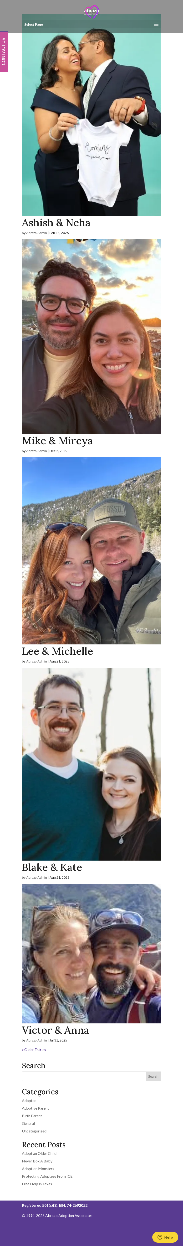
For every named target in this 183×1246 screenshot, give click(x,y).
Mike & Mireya (57, 440)
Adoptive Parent (35, 1108)
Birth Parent (32, 1115)
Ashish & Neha (56, 222)
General (28, 1123)
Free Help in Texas (37, 1183)
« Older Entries (34, 1049)
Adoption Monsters (38, 1168)
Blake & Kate (52, 867)
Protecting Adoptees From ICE (47, 1176)
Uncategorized (34, 1131)
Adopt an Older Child (39, 1153)
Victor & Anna (55, 1030)
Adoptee (29, 1100)
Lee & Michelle (57, 651)
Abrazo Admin (36, 233)
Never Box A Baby (37, 1161)
